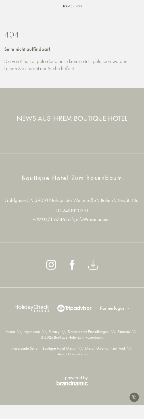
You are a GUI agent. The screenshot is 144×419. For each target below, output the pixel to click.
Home (67, 6)
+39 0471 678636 (52, 219)
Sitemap (123, 331)
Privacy (54, 331)
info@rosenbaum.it (94, 219)
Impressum (32, 331)
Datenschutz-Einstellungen (88, 331)
